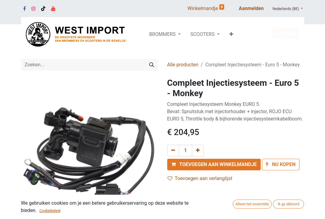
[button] (231, 34)
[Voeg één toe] (198, 150)
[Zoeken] (151, 65)
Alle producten (183, 65)
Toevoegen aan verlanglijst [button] (200, 178)
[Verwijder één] (173, 150)
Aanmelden (251, 8)
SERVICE (285, 33)
